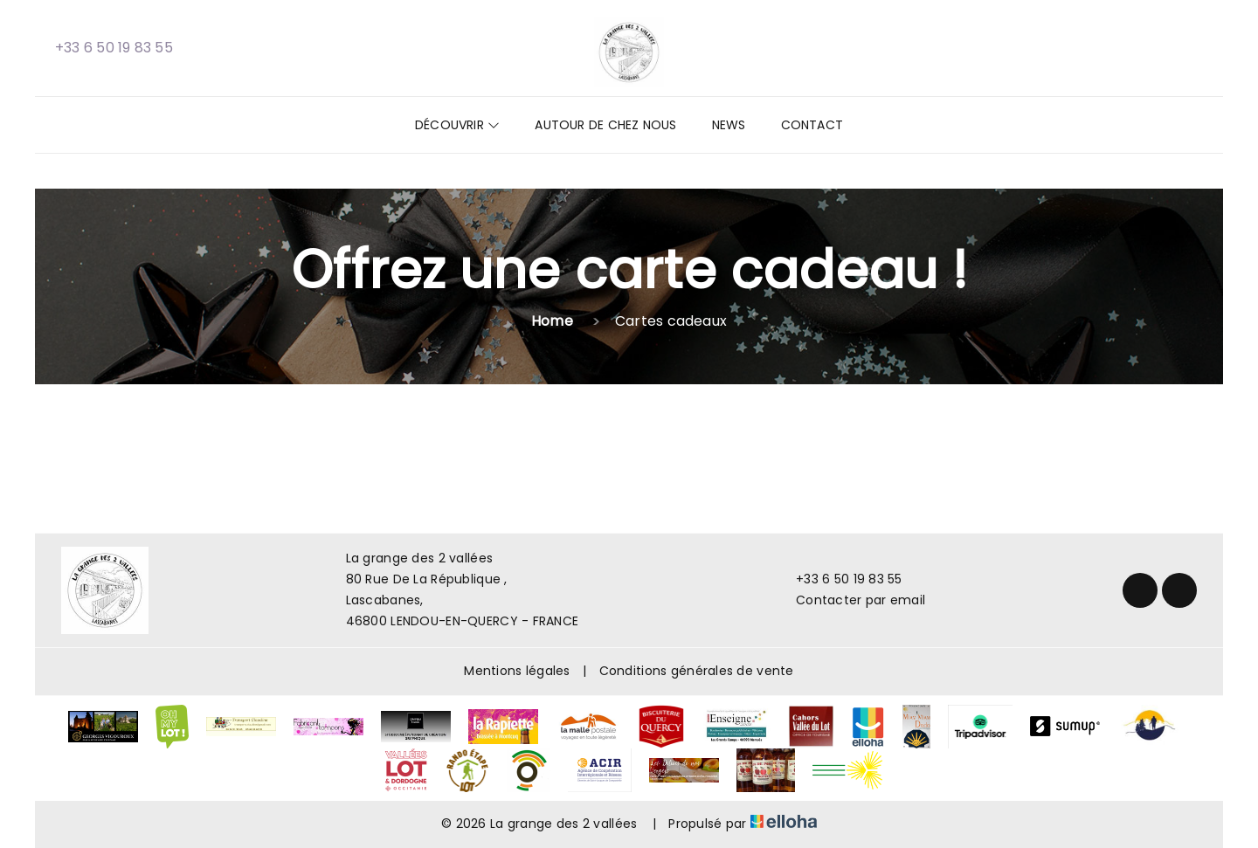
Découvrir (457, 125)
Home (552, 321)
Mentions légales (517, 670)
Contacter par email (850, 600)
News (729, 125)
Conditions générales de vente (696, 670)
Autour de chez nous (605, 125)
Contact (812, 125)
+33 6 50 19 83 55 (839, 579)
